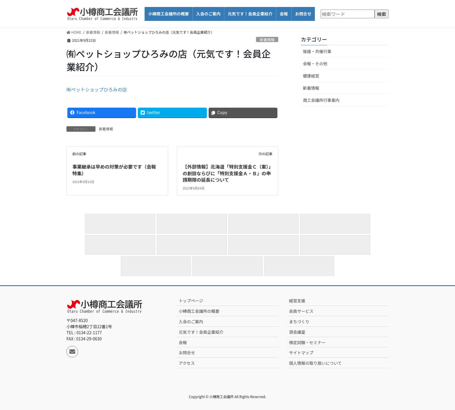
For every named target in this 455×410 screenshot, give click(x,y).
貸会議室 (297, 332)
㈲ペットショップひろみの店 (96, 89)
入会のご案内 (191, 321)
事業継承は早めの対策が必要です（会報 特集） (116, 169)
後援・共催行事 (317, 51)
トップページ (191, 301)
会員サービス (301, 311)
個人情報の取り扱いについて (315, 363)
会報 (183, 342)
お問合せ (187, 352)
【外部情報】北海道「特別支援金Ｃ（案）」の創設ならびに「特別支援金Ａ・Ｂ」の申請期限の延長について (227, 173)
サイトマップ (301, 352)
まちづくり (299, 321)
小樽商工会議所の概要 (199, 311)
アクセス (187, 363)
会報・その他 (315, 63)
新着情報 (267, 39)
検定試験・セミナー (307, 342)
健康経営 (311, 76)
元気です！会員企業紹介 (201, 332)
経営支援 (297, 301)
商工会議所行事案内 (321, 100)
